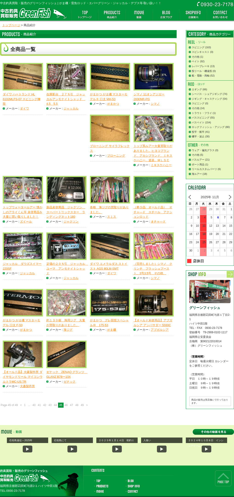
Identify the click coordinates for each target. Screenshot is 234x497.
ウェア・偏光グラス (203, 150)
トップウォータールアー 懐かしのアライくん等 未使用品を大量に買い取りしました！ (22, 212)
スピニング (198, 47)
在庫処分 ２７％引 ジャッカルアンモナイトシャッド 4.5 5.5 (65, 99)
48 (76, 405)
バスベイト (198, 122)
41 (39, 405)
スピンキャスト (200, 52)
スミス (111, 216)
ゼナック (69, 381)
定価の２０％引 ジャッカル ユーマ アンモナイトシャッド (67, 268)
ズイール (26, 221)
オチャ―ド (158, 221)
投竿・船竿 (198, 131)
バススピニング (200, 117)
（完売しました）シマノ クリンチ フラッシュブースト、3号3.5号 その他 (153, 268)
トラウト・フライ (202, 113)
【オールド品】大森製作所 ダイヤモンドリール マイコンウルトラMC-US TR (22, 376)
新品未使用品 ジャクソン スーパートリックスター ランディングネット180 (65, 212)
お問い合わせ (220, 14)
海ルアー (197, 173)
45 (60, 405)
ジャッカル (71, 108)
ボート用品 (198, 164)
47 (71, 405)
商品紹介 (111, 14)
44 (55, 405)
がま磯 (111, 329)
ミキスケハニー (161, 165)
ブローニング (116, 155)
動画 (139, 14)
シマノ (155, 103)
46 (66, 405)
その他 (195, 56)
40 (33, 405)
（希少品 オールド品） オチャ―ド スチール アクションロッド (153, 212)
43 (50, 405)
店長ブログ (166, 14)
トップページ (84, 14)
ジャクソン (71, 221)
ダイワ (24, 108)
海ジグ (68, 329)
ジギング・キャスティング (207, 98)
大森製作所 (27, 386)
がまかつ (113, 103)
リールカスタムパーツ (204, 169)
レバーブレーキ (200, 66)
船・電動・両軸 (200, 75)
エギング (197, 89)
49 (82, 405)
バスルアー (198, 159)
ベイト (195, 61)
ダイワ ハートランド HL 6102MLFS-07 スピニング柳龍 (21, 99)
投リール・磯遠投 (202, 71)
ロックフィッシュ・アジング (208, 127)
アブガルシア (160, 329)
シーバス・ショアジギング (207, 94)
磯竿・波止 (198, 136)
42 (44, 405)
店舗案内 (193, 14)
